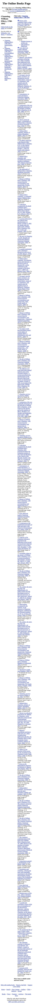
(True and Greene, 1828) (24, 610)
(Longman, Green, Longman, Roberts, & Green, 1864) (25, 63)
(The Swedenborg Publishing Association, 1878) (25, 874)
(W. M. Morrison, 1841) (24, 82)
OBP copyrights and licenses (16, 1002)
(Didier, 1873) (24, 395)
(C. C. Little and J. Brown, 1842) (25, 558)
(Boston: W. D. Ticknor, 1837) (25, 23)
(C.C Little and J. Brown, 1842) (25, 933)
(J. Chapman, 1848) (24, 423)
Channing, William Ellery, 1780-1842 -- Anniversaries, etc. (8, 44)
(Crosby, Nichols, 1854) (24, 182)
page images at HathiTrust (25, 45)
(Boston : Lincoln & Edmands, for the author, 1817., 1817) (25, 910)
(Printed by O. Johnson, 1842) (24, 209)
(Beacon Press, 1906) (24, 886)
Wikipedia (4, 33)
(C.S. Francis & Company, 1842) (24, 453)
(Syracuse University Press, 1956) (25, 123)
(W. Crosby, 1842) (24, 378)
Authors (23, 989)
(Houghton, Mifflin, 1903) (24, 133)
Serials (20, 991)
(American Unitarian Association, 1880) (24, 573)
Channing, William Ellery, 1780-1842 (22, 16)
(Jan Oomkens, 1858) (24, 670)
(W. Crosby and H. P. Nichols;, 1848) (24, 346)
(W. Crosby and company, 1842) (25, 146)
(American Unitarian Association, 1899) (24, 777)
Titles (28, 989)
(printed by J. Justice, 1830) (25, 526)
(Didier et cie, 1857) (25, 437)
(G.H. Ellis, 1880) (25, 409)
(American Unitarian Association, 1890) (25, 804)
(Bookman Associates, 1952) (25, 171)
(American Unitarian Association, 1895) (25, 469)
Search (8, 989)
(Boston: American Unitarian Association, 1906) (23, 50)
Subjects (13, 991)
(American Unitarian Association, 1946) (25, 239)
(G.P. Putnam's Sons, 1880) (24, 265)
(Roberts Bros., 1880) (24, 197)
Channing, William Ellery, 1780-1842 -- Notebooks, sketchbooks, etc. (8, 66)
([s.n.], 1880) (24, 503)
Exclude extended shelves (19, 9)
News (8, 994)
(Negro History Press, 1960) (24, 283)
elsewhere (9, 34)
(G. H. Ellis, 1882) (25, 953)
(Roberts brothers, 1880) (25, 895)
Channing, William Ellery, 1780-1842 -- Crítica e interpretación (8, 58)
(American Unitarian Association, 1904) (24, 361)
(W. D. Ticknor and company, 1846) (25, 593)
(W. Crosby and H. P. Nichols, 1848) (25, 681)
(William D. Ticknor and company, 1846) (25, 629)
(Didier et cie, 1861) (24, 695)
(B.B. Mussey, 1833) (25, 251)
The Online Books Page (16, 3)
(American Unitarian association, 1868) (24, 650)
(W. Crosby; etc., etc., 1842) (25, 970)
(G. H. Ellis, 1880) (25, 108)
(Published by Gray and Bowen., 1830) (24, 332)
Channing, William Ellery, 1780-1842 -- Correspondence (9, 51)
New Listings (15, 989)
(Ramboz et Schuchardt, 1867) (24, 662)
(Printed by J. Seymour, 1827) (25, 719)
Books (4, 994)
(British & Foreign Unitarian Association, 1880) (25, 845)
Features (14, 994)
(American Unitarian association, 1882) (25, 822)
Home (3, 989)
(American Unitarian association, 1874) (25, 317)
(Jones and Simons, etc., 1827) (25, 544)
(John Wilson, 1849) (25, 753)
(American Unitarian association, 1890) (23, 96)
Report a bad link (21, 985)
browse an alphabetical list (17, 11)
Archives (20, 994)
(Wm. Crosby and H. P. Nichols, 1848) (24, 300)
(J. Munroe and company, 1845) (24, 766)
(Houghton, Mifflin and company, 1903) (25, 791)
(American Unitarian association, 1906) (24, 516)
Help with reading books (8, 985)
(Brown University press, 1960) (25, 160)
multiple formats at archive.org (26, 42)
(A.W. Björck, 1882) (25, 862)
